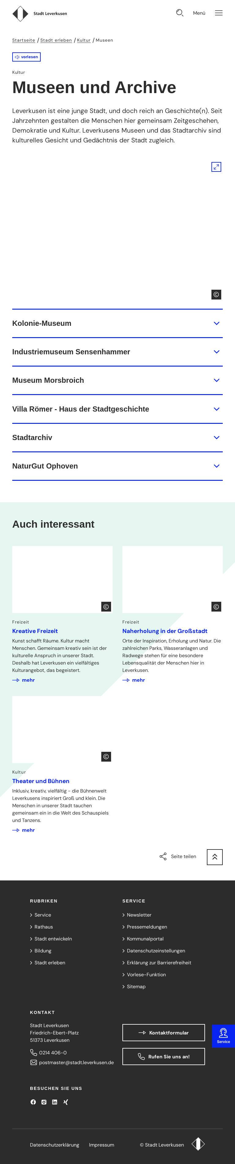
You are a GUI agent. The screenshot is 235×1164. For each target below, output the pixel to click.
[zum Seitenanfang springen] (215, 857)
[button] (26, 56)
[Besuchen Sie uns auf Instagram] (44, 1102)
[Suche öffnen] (180, 13)
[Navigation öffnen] (208, 13)
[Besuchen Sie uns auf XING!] (65, 1102)
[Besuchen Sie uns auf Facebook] (33, 1102)
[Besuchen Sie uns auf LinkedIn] (54, 1102)
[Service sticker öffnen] (223, 1036)
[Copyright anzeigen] (216, 294)
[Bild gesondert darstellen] (117, 230)
